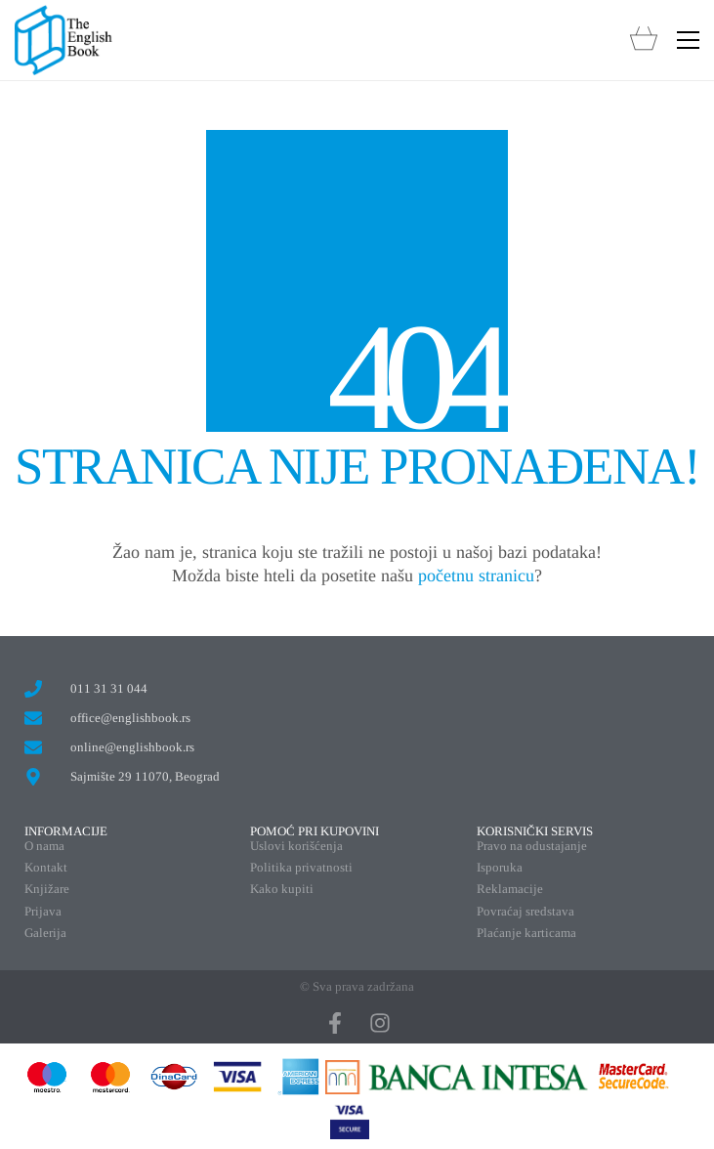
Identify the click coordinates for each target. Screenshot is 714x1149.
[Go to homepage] (63, 40)
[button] (688, 40)
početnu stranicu (476, 575)
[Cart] (643, 41)
